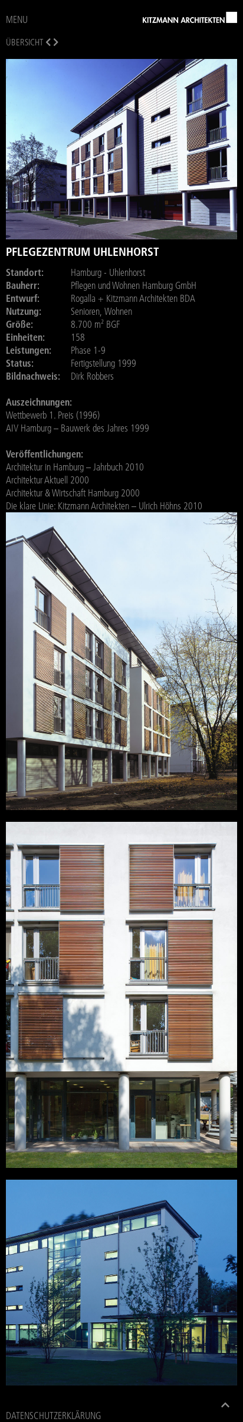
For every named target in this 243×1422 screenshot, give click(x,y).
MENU (17, 19)
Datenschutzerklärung (53, 1415)
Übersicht (24, 42)
